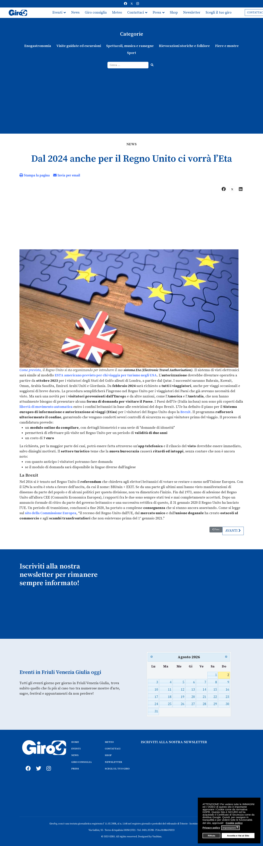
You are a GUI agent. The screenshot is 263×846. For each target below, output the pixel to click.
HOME (75, 741)
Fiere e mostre (227, 46)
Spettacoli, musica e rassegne (130, 46)
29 (215, 704)
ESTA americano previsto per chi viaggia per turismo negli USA (106, 375)
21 (204, 696)
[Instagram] (137, 4)
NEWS (75, 754)
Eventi (57, 12)
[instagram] (48, 764)
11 (169, 689)
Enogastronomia (38, 46)
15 (215, 689)
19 (182, 696)
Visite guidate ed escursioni (78, 46)
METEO (109, 741)
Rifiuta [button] (211, 835)
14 (204, 689)
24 (156, 704)
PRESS (75, 768)
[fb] (27, 764)
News (75, 12)
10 (156, 689)
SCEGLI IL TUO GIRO (117, 768)
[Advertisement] (131, 94)
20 (193, 696)
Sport (131, 53)
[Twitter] (132, 4)
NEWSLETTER (113, 761)
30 (227, 704)
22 (215, 696)
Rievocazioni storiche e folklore (184, 46)
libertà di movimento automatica (45, 407)
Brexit (185, 412)
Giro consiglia (96, 12)
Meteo (117, 12)
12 (182, 689)
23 (227, 696)
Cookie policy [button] (234, 822)
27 (193, 704)
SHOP (108, 754)
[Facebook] (125, 4)
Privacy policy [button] (211, 827)
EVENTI (76, 748)
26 (182, 704)
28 (204, 704)
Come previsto (30, 370)
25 (169, 704)
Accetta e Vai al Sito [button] (238, 835)
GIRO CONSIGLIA (81, 761)
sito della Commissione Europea (50, 513)
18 (169, 696)
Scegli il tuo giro (219, 12)
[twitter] (37, 764)
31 (156, 711)
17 (156, 696)
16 (227, 689)
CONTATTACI (112, 748)
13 (193, 689)
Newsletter (191, 12)
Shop (174, 12)
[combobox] (128, 65)
